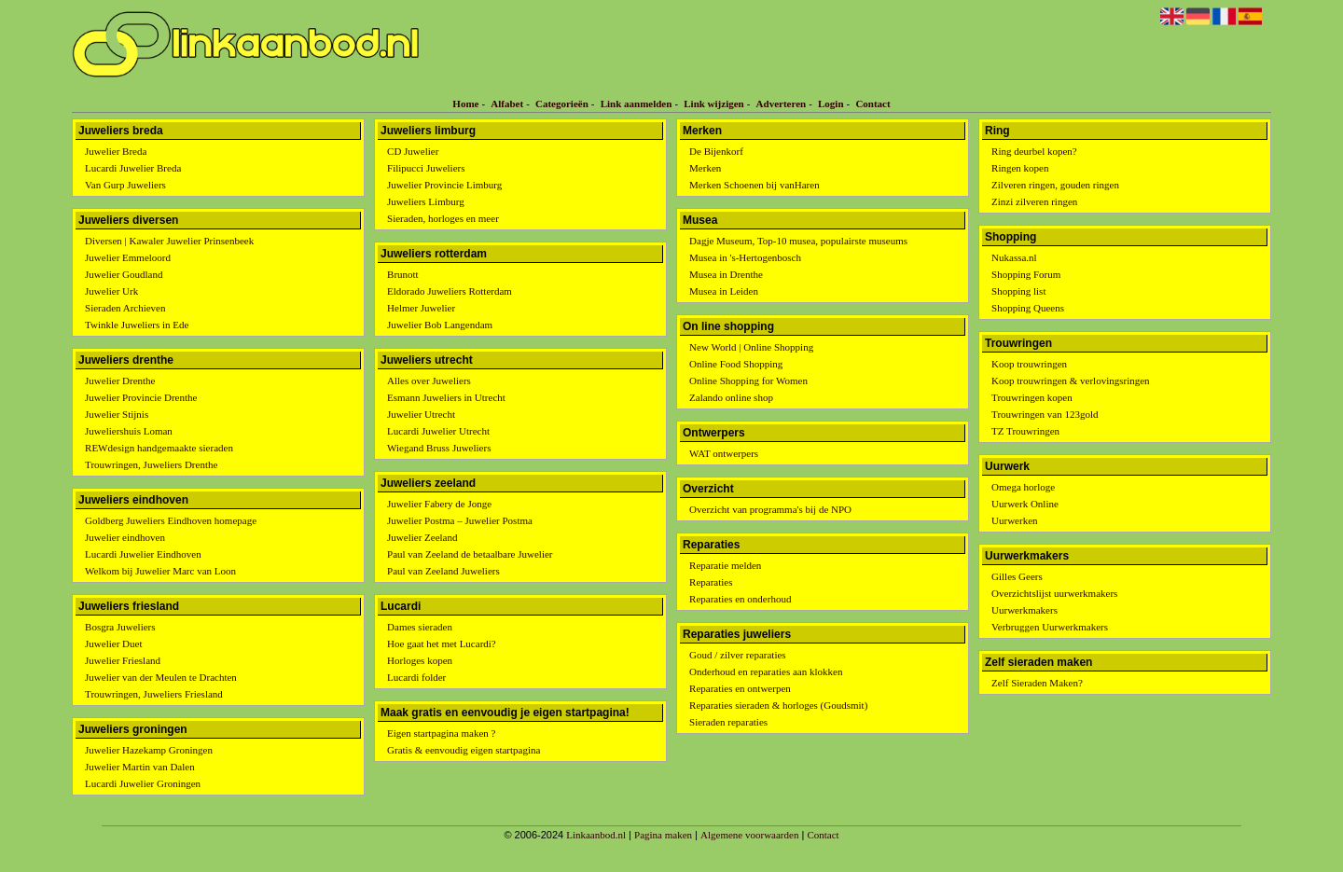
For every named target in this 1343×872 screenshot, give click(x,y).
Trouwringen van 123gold (1044, 414)
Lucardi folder (416, 677)
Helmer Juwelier (421, 307)
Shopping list (1018, 291)
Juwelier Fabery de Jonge (439, 503)
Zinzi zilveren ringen (1034, 201)
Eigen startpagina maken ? (441, 733)
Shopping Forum (1025, 274)
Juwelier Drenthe (120, 380)
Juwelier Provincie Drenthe (141, 397)
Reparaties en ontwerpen (740, 688)
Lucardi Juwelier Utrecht (438, 430)
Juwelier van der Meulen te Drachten (161, 677)
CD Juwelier (412, 151)
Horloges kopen (419, 660)
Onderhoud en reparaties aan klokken (765, 671)
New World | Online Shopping (751, 347)
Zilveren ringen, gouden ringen (1055, 184)
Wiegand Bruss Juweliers (439, 447)
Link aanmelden (636, 103)
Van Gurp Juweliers (125, 184)
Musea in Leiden (723, 291)
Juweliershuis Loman (129, 430)
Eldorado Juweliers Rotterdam (449, 291)
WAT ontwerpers (723, 453)
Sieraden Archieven (125, 307)
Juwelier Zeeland (422, 537)
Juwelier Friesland (122, 660)
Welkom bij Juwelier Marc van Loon (160, 570)
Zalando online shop (731, 397)
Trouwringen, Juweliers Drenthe (151, 464)
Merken (705, 167)
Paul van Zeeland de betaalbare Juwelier (469, 554)
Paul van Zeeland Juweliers (443, 570)
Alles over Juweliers (429, 380)
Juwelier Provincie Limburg (444, 184)
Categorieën (561, 103)
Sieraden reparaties (728, 721)
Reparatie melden (725, 565)
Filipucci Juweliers (425, 167)
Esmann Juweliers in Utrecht (446, 397)
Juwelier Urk (111, 291)
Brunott (403, 274)
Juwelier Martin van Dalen (140, 766)
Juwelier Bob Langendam (439, 324)
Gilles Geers (1017, 576)
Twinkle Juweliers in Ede (136, 324)
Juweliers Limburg (425, 201)
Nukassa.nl (1014, 257)
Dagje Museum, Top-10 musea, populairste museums (798, 240)
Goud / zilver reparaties (737, 654)
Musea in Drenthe (726, 274)
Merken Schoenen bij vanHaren (754, 184)
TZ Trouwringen (1025, 430)
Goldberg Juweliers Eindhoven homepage (170, 520)
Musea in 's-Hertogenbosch (745, 257)
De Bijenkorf (716, 151)
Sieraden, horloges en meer (443, 218)
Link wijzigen (713, 103)
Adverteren (781, 103)
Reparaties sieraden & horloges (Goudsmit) (778, 705)
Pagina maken (663, 834)
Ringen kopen (1019, 167)
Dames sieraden (419, 626)
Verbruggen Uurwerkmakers (1049, 626)
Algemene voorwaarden (749, 834)
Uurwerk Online (1025, 503)
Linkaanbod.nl (596, 834)
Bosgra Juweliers (120, 626)
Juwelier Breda (115, 151)
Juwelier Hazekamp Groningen (149, 749)
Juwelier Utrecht (421, 414)
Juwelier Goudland (123, 274)
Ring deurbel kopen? (1034, 151)
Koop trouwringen (1029, 363)
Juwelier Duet (113, 643)
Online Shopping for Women (748, 380)
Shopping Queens (1027, 307)
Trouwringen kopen (1032, 397)
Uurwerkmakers (1024, 610)
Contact (872, 103)
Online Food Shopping (735, 363)
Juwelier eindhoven (125, 537)
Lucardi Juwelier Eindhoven (143, 554)
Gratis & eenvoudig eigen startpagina (463, 749)
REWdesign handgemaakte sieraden (159, 447)
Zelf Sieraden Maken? (1037, 682)
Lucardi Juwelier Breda (133, 167)
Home (465, 103)
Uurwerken (1014, 520)
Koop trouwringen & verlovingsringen (1070, 380)
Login (831, 103)
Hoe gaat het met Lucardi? (441, 643)
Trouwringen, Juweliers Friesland (154, 693)
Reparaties (710, 582)
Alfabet (507, 103)
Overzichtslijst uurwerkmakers (1054, 593)
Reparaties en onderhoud (740, 598)
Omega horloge (1023, 486)
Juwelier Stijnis (116, 414)
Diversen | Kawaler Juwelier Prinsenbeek (169, 240)
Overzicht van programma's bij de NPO (770, 509)
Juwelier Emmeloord (128, 257)
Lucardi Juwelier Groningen (143, 783)
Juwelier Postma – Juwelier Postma (460, 520)
